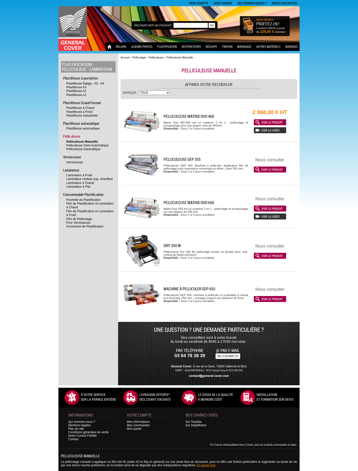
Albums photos (141, 46)
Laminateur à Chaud (80, 183)
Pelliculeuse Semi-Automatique (87, 145)
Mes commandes (138, 425)
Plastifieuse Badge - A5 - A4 (85, 83)
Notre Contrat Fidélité (82, 435)
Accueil (125, 57)
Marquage (244, 46)
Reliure (121, 46)
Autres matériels (268, 46)
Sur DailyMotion (196, 425)
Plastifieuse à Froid (79, 112)
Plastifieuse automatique (81, 123)
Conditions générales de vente (88, 432)
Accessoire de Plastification (85, 226)
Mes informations (138, 422)
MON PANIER (264, 19)
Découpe (211, 46)
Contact (73, 439)
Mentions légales (79, 425)
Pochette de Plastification (83, 200)
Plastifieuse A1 (76, 95)
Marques (291, 46)
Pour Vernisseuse (78, 222)
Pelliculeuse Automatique (83, 149)
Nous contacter (284, 3)
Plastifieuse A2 (76, 91)
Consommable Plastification (83, 194)
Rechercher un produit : (153, 25)
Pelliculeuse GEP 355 (182, 159)
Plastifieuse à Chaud (80, 108)
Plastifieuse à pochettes (80, 78)
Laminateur (71, 170)
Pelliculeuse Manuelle (82, 141)
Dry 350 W (172, 245)
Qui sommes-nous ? (252, 3)
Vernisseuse (72, 156)
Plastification (167, 46)
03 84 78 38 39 (190, 355)
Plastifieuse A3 (76, 87)
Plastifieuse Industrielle (82, 115)
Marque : (131, 92)
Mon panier (223, 3)
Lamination (101, 69)
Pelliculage (74, 69)
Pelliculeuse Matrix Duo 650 (189, 202)
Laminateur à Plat (78, 186)
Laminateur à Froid (79, 175)
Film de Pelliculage (79, 219)
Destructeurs (191, 46)
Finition (227, 46)
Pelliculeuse (71, 136)
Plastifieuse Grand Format (82, 102)
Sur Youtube (193, 422)
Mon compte (198, 3)
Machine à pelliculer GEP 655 (189, 289)
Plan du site (76, 428)
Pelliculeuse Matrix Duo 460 (189, 116)
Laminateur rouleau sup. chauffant (89, 179)
